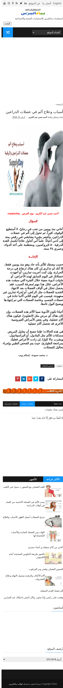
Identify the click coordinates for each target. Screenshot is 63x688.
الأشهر (31, 479)
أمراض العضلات (46, 366)
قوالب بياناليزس (14, 684)
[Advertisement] (31, 71)
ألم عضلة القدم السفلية (50, 590)
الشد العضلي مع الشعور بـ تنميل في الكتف (22, 487)
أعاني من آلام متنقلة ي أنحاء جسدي (44, 547)
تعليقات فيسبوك (10, 404)
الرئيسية (58, 104)
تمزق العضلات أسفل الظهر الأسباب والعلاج (22, 517)
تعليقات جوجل (26, 404)
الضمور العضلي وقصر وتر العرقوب (44, 569)
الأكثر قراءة (51, 479)
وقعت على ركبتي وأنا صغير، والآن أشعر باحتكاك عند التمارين (32, 597)
